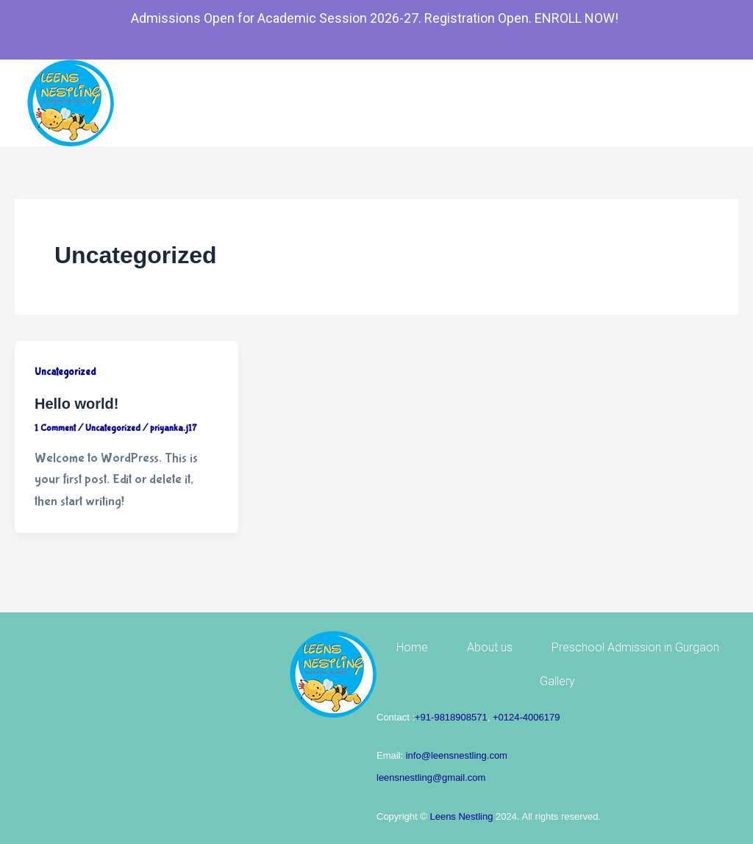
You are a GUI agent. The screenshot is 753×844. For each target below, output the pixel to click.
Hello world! (76, 404)
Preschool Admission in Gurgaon (635, 647)
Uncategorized (65, 372)
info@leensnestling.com (456, 755)
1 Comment (55, 428)
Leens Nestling (461, 816)
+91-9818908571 (451, 717)
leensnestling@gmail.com (430, 777)
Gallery (557, 681)
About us (490, 647)
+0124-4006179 (526, 717)
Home (412, 647)
